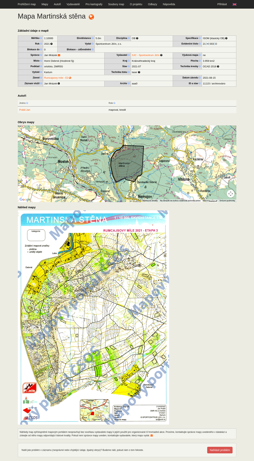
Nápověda (169, 4)
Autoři (57, 4)
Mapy (45, 4)
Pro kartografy (93, 4)
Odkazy (152, 4)
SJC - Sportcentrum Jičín (146, 55)
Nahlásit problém (220, 450)
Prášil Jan (24, 109)
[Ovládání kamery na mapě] (230, 194)
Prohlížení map (27, 4)
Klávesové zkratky (150, 201)
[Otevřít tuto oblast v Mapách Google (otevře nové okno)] (25, 199)
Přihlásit (222, 4)
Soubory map (116, 4)
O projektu (136, 4)
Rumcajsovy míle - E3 (57, 77)
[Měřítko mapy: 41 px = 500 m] (209, 200)
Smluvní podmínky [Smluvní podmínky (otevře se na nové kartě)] (227, 201)
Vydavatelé (73, 4)
